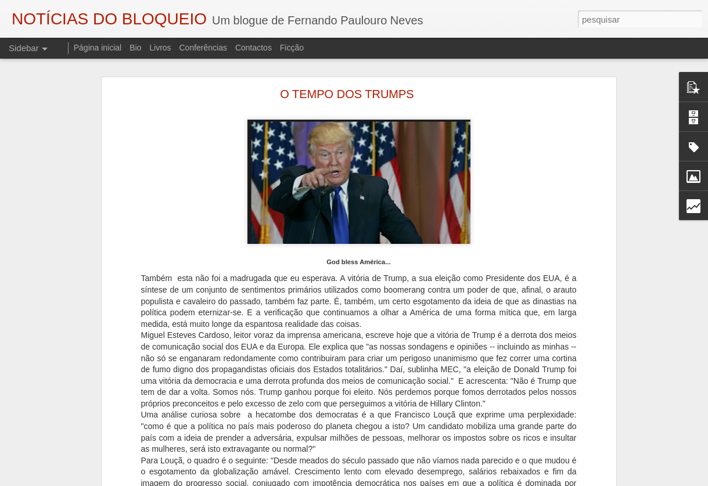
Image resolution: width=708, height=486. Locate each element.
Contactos (253, 47)
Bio (135, 47)
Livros (160, 47)
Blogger (447, 479)
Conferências (203, 47)
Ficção (292, 47)
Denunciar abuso (485, 479)
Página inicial (98, 47)
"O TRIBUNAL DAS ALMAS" (72, 463)
